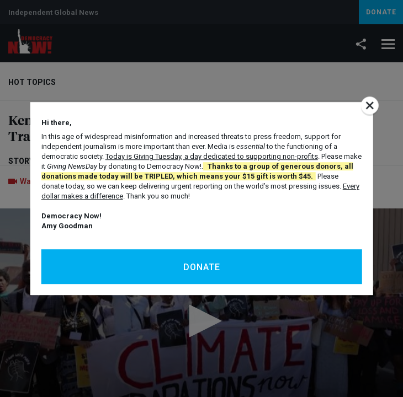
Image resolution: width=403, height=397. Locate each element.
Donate (201, 267)
